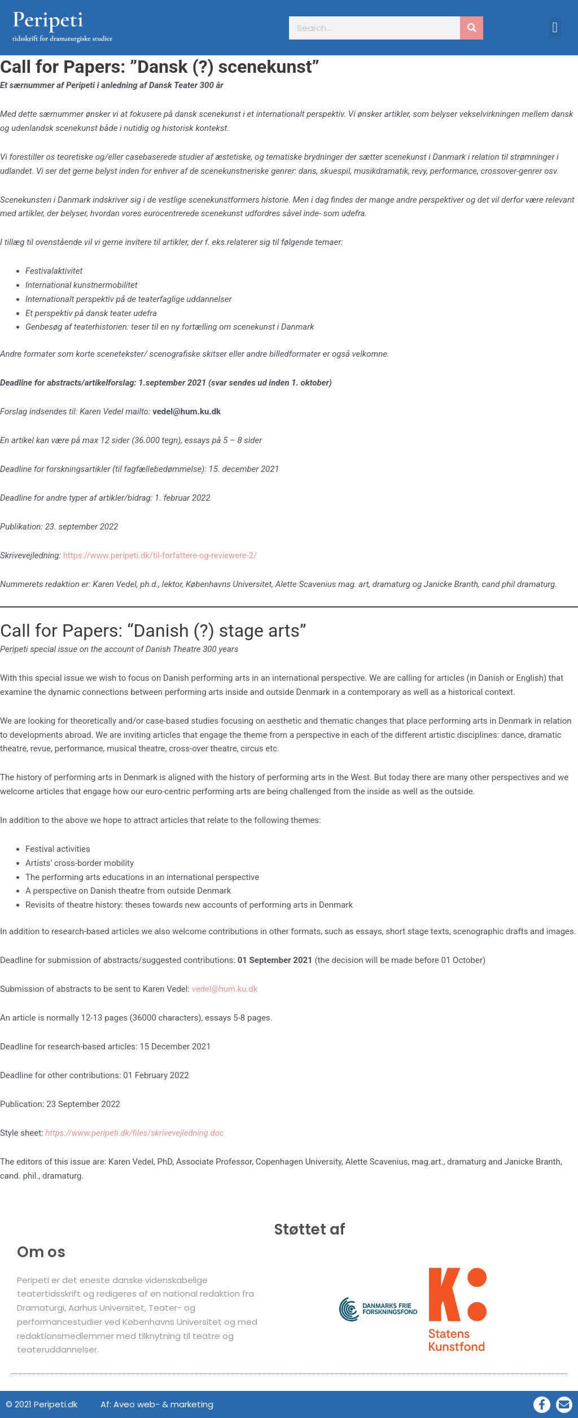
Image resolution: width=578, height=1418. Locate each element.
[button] (555, 27)
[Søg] (471, 28)
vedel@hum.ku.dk (225, 989)
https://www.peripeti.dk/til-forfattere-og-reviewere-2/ (161, 555)
